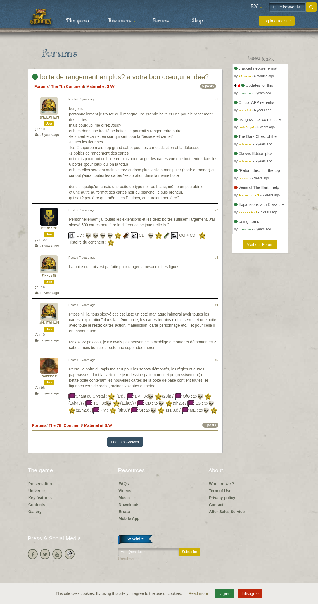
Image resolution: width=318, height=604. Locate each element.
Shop (197, 21)
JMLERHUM (49, 117)
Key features (40, 497)
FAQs (123, 484)
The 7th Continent (67, 86)
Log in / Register (276, 21)
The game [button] (79, 21)
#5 (216, 360)
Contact (216, 504)
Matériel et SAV (100, 86)
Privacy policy (222, 497)
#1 (216, 99)
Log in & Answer (125, 442)
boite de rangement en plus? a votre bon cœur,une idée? (120, 77)
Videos (124, 491)
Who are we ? (221, 484)
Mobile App (128, 518)
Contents (36, 504)
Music (124, 497)
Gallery (34, 511)
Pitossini (49, 228)
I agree (224, 593)
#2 (216, 210)
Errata (124, 511)
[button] (256, 7)
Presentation (40, 484)
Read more (199, 593)
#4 (216, 305)
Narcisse (49, 376)
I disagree (250, 593)
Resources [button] (122, 21)
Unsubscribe (129, 559)
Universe (36, 491)
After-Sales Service (227, 511)
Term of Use (220, 491)
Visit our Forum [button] (260, 244)
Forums (161, 21)
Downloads (128, 504)
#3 (216, 257)
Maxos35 (49, 276)
